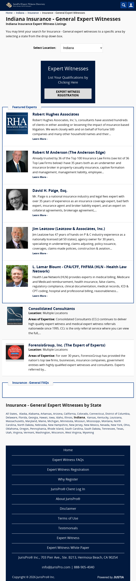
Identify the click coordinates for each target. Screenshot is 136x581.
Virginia (17, 432)
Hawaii (43, 417)
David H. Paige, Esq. (49, 191)
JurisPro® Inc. (45, 577)
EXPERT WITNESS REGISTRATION (68, 94)
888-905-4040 (84, 567)
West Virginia (73, 432)
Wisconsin (57, 432)
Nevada (104, 425)
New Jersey (76, 425)
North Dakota (25, 425)
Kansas (91, 417)
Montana (107, 421)
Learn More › (39, 139)
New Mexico (91, 425)
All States (11, 414)
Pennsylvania (38, 429)
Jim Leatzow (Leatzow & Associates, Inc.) (68, 229)
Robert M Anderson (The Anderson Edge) (68, 153)
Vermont (29, 432)
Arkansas (46, 414)
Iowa (52, 417)
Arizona (57, 414)
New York (116, 425)
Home (9, 12)
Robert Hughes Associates (55, 114)
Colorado (82, 414)
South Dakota (92, 429)
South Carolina (74, 429)
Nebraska (41, 425)
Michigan (53, 421)
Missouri (80, 421)
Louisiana (115, 417)
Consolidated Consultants (51, 309)
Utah (9, 432)
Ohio (126, 425)
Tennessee (108, 429)
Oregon (24, 429)
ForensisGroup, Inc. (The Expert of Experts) (66, 345)
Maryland (31, 421)
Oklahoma (12, 429)
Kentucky (102, 417)
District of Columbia (117, 414)
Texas (119, 429)
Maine (42, 421)
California (70, 414)
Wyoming (88, 432)
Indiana (20, 12)
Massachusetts (15, 421)
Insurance (33, 12)
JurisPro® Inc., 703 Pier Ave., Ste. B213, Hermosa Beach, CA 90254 (68, 557)
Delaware (11, 417)
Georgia (33, 417)
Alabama (33, 414)
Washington (43, 432)
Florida (23, 417)
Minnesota (66, 421)
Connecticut (96, 414)
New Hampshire (58, 425)
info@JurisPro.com (56, 567)
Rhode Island (55, 429)
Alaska (23, 414)
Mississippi (93, 421)
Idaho (59, 417)
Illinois (68, 417)
